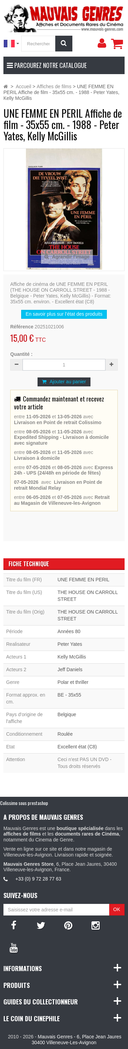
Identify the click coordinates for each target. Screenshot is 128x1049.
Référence (21, 326)
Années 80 (69, 631)
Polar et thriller (73, 682)
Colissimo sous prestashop (24, 802)
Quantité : (21, 354)
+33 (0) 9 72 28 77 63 (38, 879)
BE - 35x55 (69, 695)
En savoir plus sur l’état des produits (64, 314)
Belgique (67, 714)
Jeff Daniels (70, 669)
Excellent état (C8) (77, 746)
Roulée (65, 734)
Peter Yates (70, 644)
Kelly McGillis (72, 657)
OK (116, 909)
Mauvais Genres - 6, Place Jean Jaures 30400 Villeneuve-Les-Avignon (77, 1039)
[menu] (101, 43)
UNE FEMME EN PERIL (84, 579)
